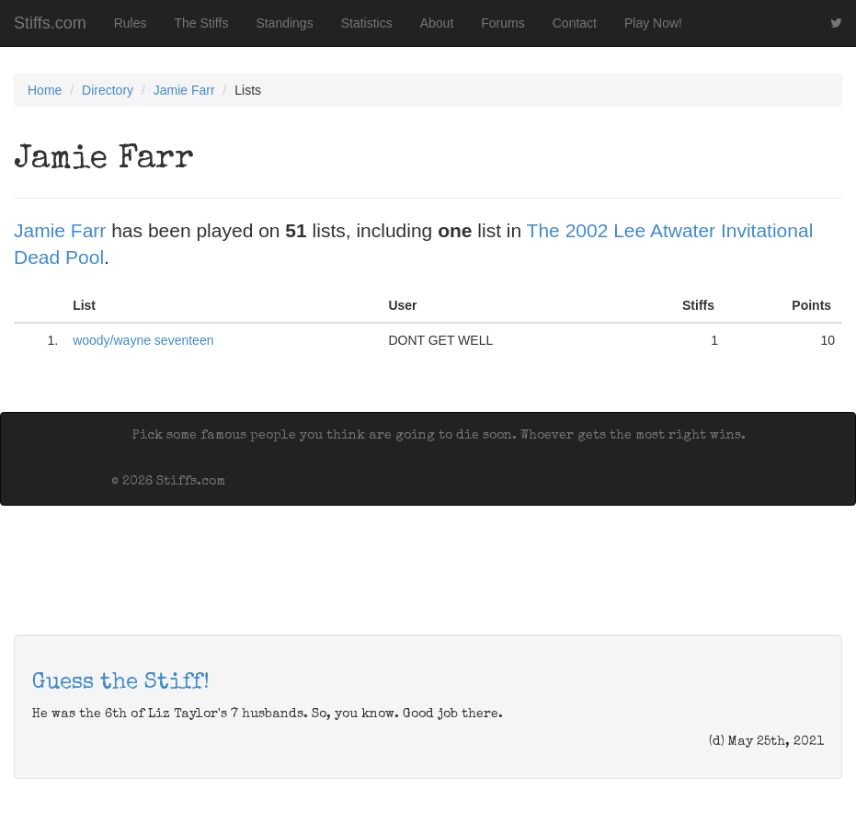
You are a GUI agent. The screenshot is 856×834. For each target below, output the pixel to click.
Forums (502, 23)
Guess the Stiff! (121, 683)
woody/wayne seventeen (143, 340)
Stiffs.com (50, 23)
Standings (284, 23)
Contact (575, 23)
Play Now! (653, 23)
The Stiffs (202, 23)
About (437, 23)
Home (45, 90)
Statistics (367, 23)
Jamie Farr (184, 90)
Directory (107, 90)
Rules (130, 23)
